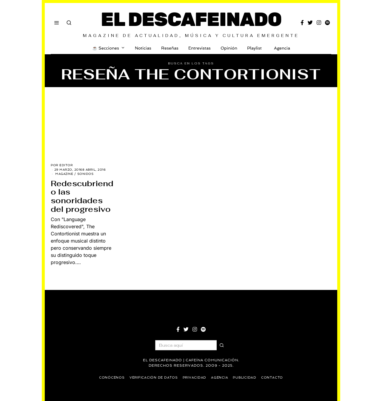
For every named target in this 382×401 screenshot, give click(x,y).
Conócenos (110, 378)
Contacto (274, 378)
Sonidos (85, 173)
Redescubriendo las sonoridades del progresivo (82, 196)
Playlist (254, 48)
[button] (222, 345)
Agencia (281, 48)
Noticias (143, 48)
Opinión (229, 48)
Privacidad (194, 378)
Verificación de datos (153, 378)
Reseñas (169, 48)
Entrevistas (199, 48)
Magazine (64, 173)
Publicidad (246, 378)
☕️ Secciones (105, 48)
